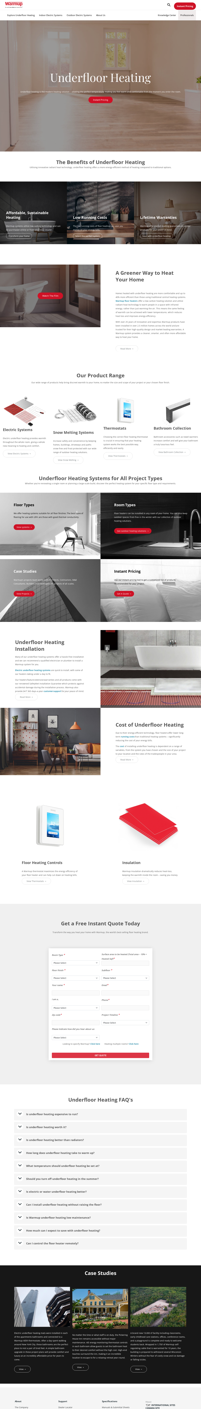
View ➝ (22, 1369)
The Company (21, 1407)
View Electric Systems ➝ (19, 453)
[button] (169, 5)
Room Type (58, 955)
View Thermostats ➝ (118, 456)
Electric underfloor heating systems (33, 670)
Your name (58, 985)
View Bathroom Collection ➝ (172, 452)
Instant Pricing (185, 6)
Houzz (148, 1401)
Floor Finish (58, 970)
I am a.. (55, 999)
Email (105, 985)
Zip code (57, 1014)
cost (121, 746)
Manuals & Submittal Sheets (116, 1407)
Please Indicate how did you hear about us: (73, 1029)
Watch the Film (50, 295)
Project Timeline (111, 1014)
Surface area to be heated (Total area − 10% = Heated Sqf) (124, 956)
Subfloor (107, 970)
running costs (127, 736)
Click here (95, 1043)
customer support (53, 691)
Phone (105, 1000)
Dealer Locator (65, 1407)
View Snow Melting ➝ (68, 460)
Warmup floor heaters (127, 301)
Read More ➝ (126, 348)
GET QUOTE (100, 1055)
